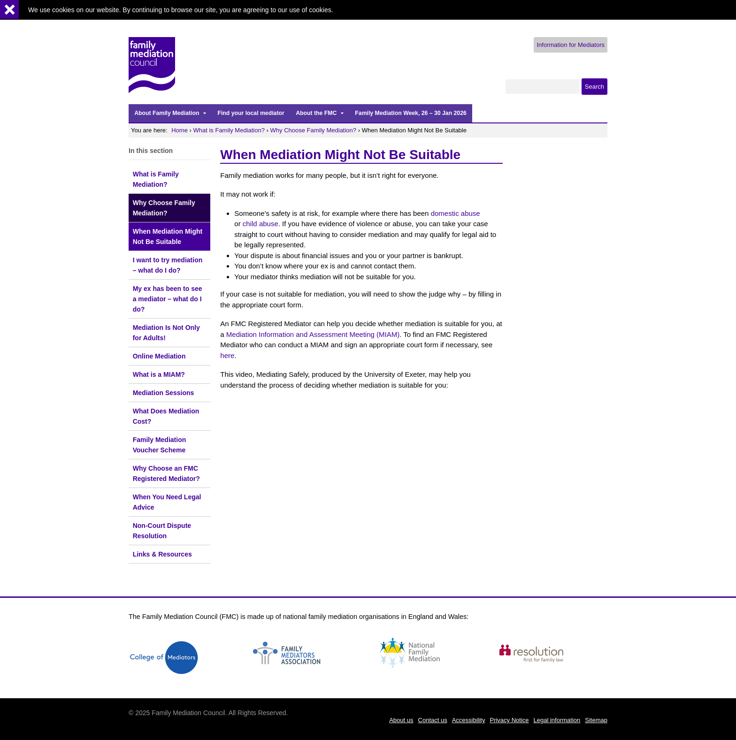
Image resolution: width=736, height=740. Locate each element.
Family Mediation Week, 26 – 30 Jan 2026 (410, 113)
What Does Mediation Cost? (166, 416)
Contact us (432, 720)
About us (401, 720)
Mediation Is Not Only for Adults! (166, 333)
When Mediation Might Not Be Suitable (168, 236)
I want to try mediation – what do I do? (168, 265)
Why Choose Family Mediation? (313, 130)
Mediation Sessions (163, 393)
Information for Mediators (571, 44)
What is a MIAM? (159, 374)
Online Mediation (159, 356)
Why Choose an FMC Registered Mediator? (166, 473)
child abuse (260, 224)
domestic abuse (455, 213)
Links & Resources (162, 554)
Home (179, 130)
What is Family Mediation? (229, 130)
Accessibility (468, 720)
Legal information (557, 720)
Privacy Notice (509, 720)
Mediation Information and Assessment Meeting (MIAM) (312, 334)
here (227, 355)
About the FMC (316, 113)
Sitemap (596, 720)
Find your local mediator (250, 113)
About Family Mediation (166, 113)
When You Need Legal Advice (167, 502)
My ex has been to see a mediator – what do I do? (167, 299)
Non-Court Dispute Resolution (162, 531)
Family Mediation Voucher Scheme (159, 445)
